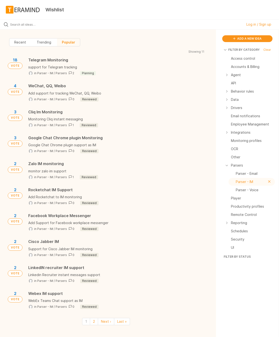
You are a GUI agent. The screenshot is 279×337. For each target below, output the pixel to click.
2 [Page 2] (94, 321)
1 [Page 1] (86, 321)
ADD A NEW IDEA (247, 38)
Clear (267, 49)
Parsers (61, 73)
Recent (20, 42)
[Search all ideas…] (34, 24)
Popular (68, 42)
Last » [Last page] (122, 321)
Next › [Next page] (106, 321)
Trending (44, 42)
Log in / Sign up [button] (258, 24)
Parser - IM (45, 73)
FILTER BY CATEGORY (242, 49)
